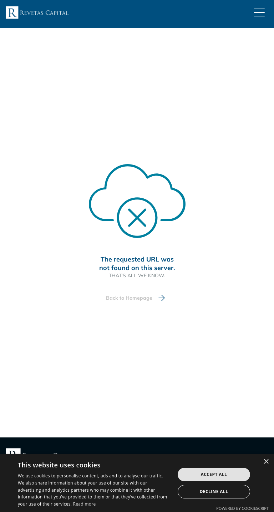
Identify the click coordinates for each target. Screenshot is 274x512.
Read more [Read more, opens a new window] (84, 504)
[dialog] (137, 483)
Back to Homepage (129, 298)
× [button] (266, 462)
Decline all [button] (214, 491)
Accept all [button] (214, 474)
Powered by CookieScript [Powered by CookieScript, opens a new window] (242, 508)
